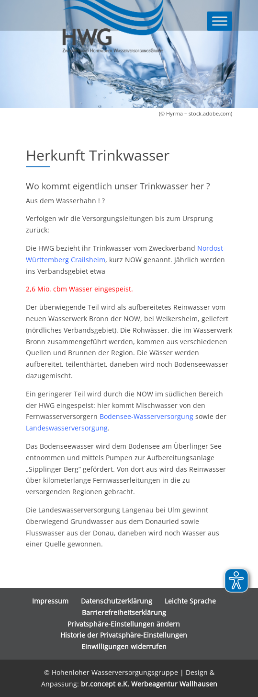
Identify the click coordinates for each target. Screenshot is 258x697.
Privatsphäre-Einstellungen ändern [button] (123, 623)
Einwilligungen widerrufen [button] (124, 646)
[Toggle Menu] (219, 20)
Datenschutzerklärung (116, 600)
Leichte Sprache (190, 600)
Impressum (50, 600)
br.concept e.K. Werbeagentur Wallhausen (149, 683)
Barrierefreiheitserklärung (124, 612)
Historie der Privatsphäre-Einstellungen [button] (123, 634)
